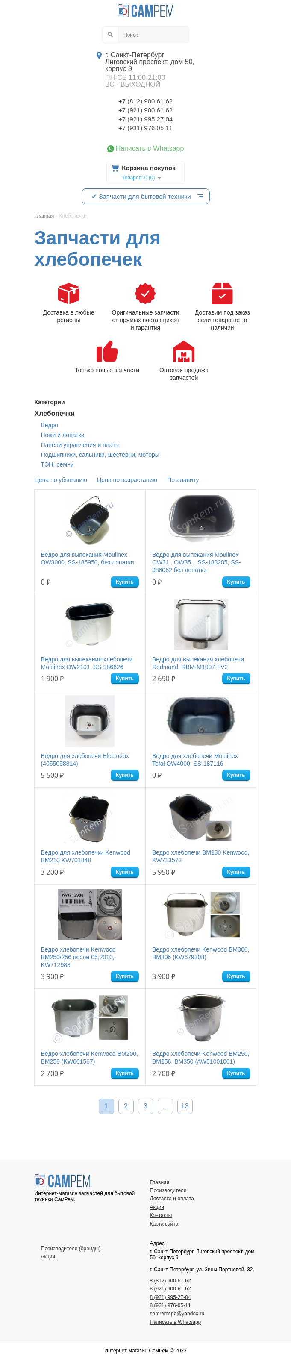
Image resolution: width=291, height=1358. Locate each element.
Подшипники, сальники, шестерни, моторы (100, 454)
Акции (157, 1207)
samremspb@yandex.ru (177, 1314)
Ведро (50, 425)
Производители (168, 1190)
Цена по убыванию (61, 479)
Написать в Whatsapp (150, 148)
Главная (160, 1182)
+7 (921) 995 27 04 (145, 119)
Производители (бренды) (71, 1249)
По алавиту (183, 479)
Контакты (161, 1215)
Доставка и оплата (172, 1199)
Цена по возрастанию (127, 479)
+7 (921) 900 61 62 (145, 110)
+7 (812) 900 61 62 (145, 101)
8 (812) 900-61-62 (170, 1281)
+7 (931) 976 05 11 (145, 128)
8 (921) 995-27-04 (170, 1297)
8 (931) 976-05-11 (170, 1305)
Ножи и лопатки (63, 435)
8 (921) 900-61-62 (170, 1289)
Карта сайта (164, 1224)
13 (185, 1106)
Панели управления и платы (80, 444)
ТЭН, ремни (57, 464)
